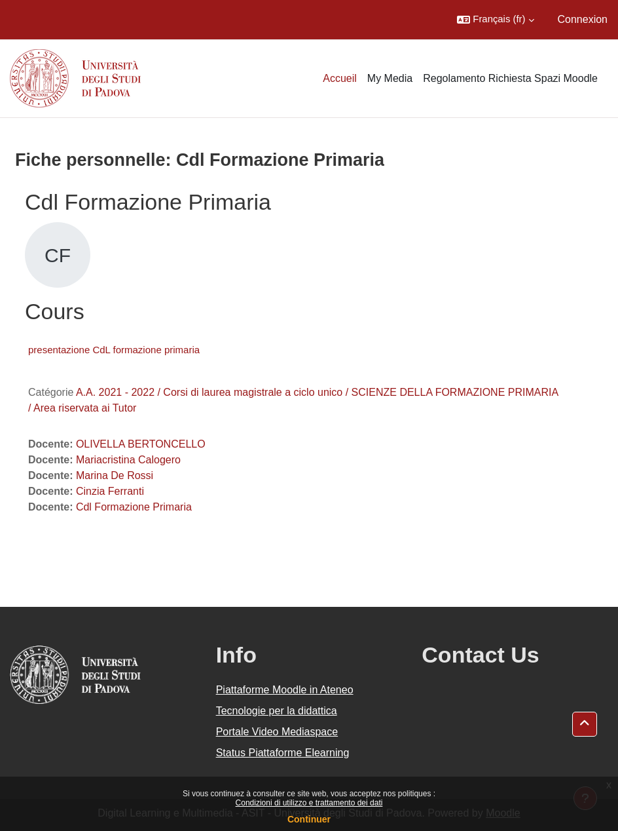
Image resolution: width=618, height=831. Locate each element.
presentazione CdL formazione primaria (114, 349)
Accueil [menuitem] (340, 78)
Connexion (583, 19)
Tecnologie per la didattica (276, 710)
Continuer (309, 819)
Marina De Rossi (114, 475)
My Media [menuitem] (389, 78)
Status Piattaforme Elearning (283, 752)
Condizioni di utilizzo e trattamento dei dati (309, 802)
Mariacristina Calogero (128, 459)
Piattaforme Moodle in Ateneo (285, 689)
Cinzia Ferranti (110, 491)
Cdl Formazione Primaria (134, 506)
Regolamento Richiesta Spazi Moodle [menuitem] (510, 78)
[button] (495, 19)
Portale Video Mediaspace (277, 731)
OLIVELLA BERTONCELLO (141, 444)
